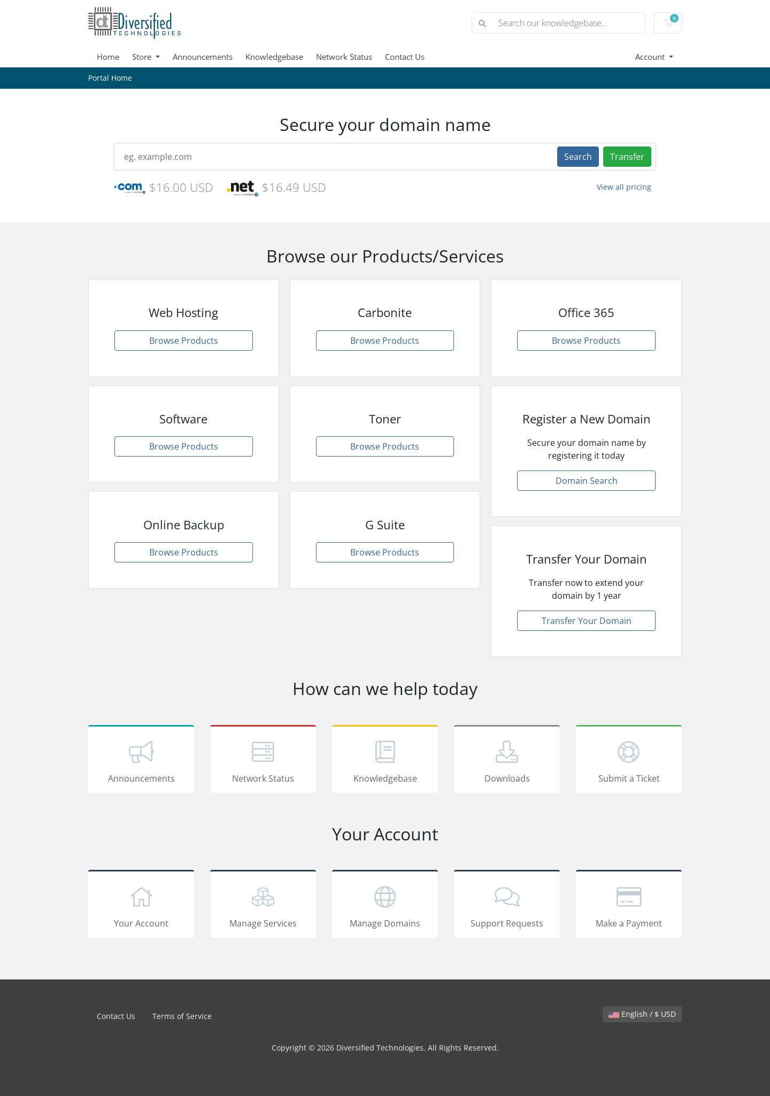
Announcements (203, 56)
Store (142, 56)
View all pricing (624, 187)
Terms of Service (182, 1016)
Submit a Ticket (629, 760)
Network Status (344, 56)
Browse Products (183, 340)
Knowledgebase (274, 56)
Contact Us (405, 56)
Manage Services (263, 905)
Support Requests (507, 905)
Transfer (627, 157)
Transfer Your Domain (587, 621)
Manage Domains (385, 905)
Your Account (141, 905)
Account (651, 56)
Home (108, 56)
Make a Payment (629, 905)
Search (578, 157)
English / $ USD (642, 1014)
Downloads (507, 760)
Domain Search (587, 481)
